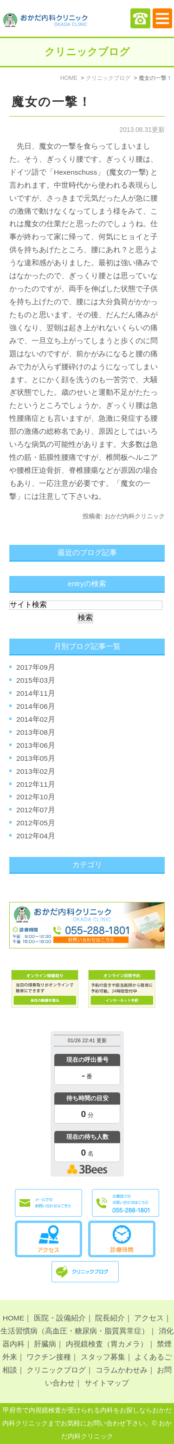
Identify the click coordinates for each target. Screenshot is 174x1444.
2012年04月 (35, 836)
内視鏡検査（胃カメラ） (107, 1344)
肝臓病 (45, 1344)
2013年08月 (35, 732)
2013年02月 (35, 771)
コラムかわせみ (122, 1370)
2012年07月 (35, 810)
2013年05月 (35, 758)
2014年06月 (35, 706)
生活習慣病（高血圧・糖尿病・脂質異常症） (74, 1331)
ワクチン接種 (48, 1357)
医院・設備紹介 (60, 1318)
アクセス (149, 1318)
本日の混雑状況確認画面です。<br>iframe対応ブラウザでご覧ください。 (87, 1105)
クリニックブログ (56, 1370)
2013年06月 (35, 745)
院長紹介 (110, 1318)
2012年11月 (35, 784)
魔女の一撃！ (52, 102)
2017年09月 (35, 667)
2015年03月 (35, 680)
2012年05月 (35, 823)
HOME (14, 1318)
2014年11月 (35, 693)
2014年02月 (35, 719)
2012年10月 (35, 797)
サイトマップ (106, 1383)
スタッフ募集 (103, 1357)
